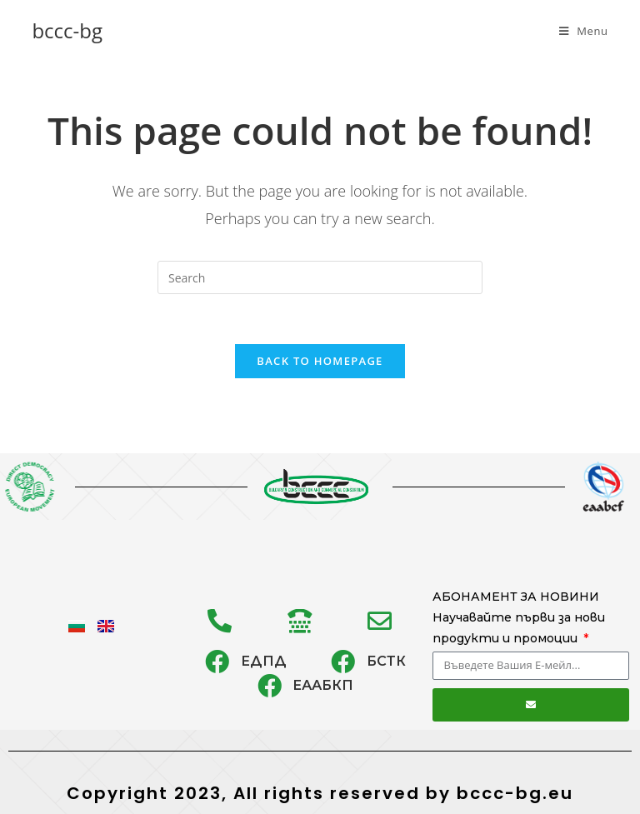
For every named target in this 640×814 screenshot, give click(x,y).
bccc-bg (67, 30)
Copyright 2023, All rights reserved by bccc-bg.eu (320, 793)
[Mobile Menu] (583, 31)
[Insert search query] (320, 277)
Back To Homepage (319, 360)
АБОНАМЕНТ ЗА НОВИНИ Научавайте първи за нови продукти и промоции (518, 617)
